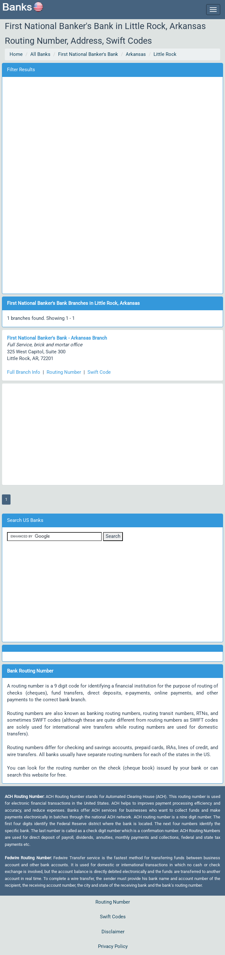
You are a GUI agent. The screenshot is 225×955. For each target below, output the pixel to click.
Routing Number (64, 372)
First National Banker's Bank (88, 54)
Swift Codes (113, 917)
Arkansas (136, 54)
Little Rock (165, 54)
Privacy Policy (113, 946)
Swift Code (99, 372)
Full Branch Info (23, 372)
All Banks (40, 54)
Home (16, 54)
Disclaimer (112, 932)
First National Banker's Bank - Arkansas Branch (57, 338)
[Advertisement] (112, 184)
